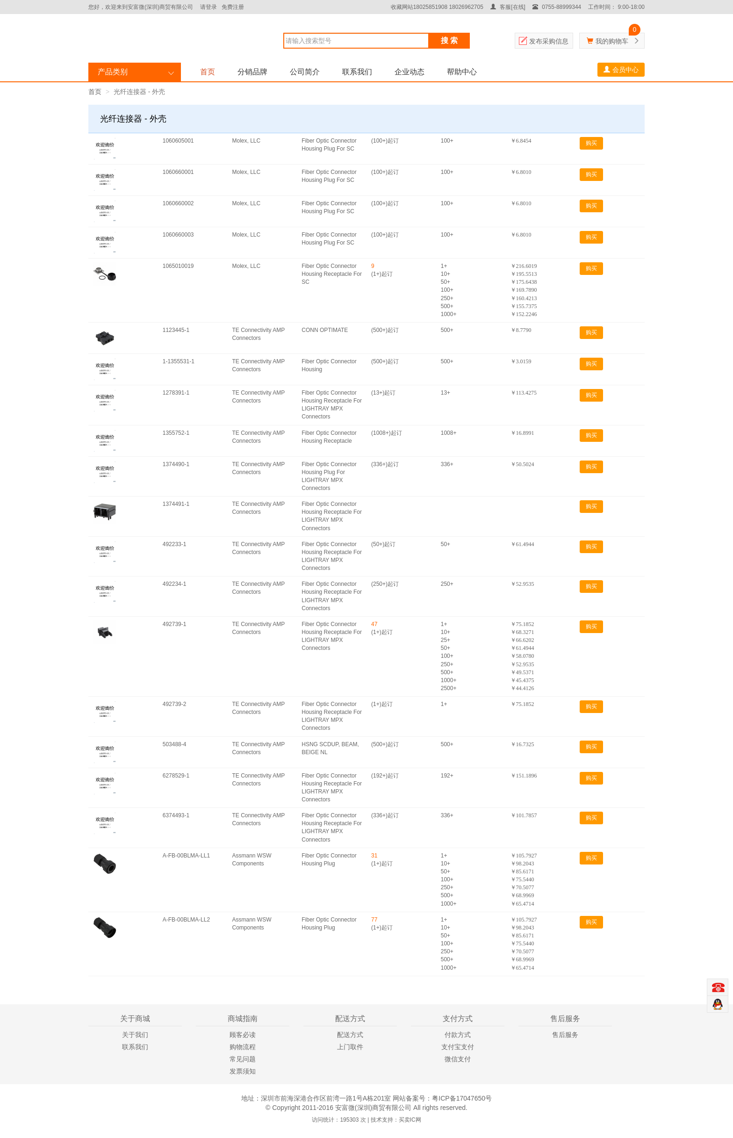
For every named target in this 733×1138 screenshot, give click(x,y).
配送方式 (350, 1034)
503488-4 (175, 744)
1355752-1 (176, 433)
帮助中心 (462, 72)
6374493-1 (176, 815)
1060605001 (178, 140)
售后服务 (565, 1034)
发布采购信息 (548, 41)
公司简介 (305, 72)
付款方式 (458, 1034)
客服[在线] (507, 7)
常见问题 (243, 1059)
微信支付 (458, 1059)
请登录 (208, 7)
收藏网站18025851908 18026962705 (437, 7)
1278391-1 (176, 392)
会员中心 (621, 69)
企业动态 (409, 72)
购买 (591, 143)
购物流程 (243, 1047)
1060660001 (178, 172)
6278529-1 (176, 775)
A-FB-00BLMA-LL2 (186, 919)
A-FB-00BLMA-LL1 (186, 855)
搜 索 (449, 40)
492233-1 (175, 544)
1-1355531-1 (178, 361)
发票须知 (243, 1071)
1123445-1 (176, 330)
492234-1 (175, 584)
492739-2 (175, 704)
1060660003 (178, 234)
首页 (207, 72)
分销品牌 (252, 72)
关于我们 (135, 1034)
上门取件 (350, 1047)
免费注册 (233, 7)
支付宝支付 (457, 1047)
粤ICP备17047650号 (462, 1098)
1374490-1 (176, 464)
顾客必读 (243, 1034)
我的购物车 (612, 41)
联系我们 (357, 72)
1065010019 (178, 266)
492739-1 (175, 624)
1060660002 (178, 203)
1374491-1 (176, 504)
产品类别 (113, 72)
